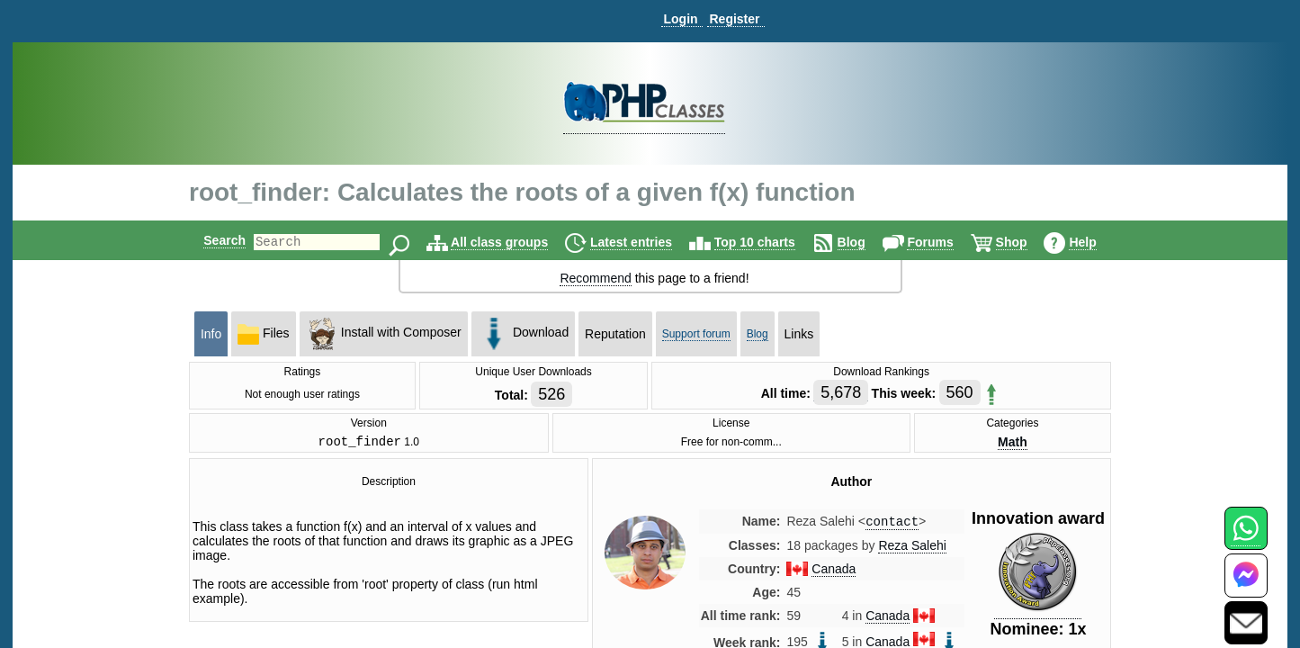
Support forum (696, 334)
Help (1097, 242)
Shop (1027, 242)
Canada (833, 573)
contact (892, 525)
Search (209, 240)
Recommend (595, 278)
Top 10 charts (770, 242)
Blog (867, 242)
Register (734, 19)
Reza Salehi (912, 550)
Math (1012, 443)
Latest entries (646, 242)
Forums (945, 242)
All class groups (514, 242)
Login (680, 19)
